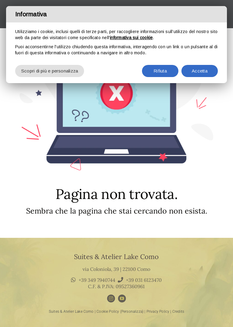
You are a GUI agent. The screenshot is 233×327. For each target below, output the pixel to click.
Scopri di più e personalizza (49, 68)
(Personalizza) (132, 311)
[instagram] (111, 298)
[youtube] (122, 298)
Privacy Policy (158, 311)
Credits (178, 311)
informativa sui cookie (131, 35)
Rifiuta (160, 68)
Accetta (200, 68)
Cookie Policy (107, 311)
